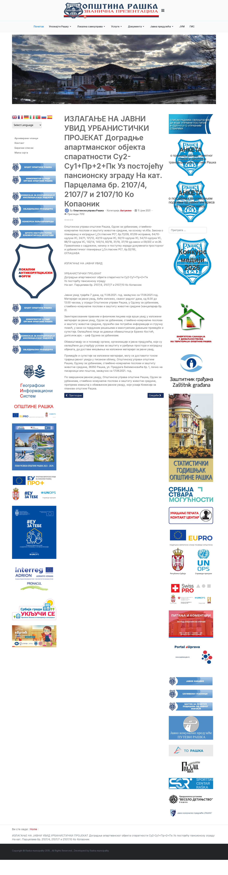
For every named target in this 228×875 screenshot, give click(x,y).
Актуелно (126, 210)
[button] (162, 10)
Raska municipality (99, 850)
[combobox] (188, 230)
